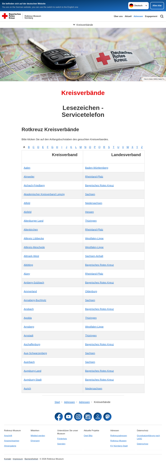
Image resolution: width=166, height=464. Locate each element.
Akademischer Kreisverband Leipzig (44, 194)
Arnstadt (28, 335)
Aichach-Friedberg (34, 185)
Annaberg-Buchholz (35, 300)
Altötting (28, 264)
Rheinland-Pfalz (94, 176)
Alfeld (27, 203)
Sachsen (90, 194)
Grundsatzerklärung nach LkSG (148, 437)
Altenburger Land (33, 220)
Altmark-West (31, 256)
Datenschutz (142, 444)
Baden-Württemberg (96, 167)
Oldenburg (91, 291)
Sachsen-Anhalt (94, 256)
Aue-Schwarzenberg (35, 353)
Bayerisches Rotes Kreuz (99, 185)
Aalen (27, 167)
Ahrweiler (29, 176)
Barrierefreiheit (31, 459)
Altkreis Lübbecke (34, 238)
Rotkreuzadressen (118, 436)
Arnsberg (29, 326)
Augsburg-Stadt (33, 379)
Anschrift (8, 436)
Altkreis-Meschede (34, 247)
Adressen (138, 16)
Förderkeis (62, 439)
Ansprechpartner (11, 441)
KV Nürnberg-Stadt (119, 446)
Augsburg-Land (32, 370)
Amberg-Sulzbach (34, 282)
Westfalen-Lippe (94, 238)
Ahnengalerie (10, 446)
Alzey (27, 273)
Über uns (118, 16)
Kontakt (7, 459)
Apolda (28, 317)
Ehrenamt (35, 441)
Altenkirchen (31, 229)
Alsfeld (27, 212)
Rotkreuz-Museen (118, 441)
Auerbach (29, 362)
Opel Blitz (88, 436)
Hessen (89, 212)
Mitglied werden (38, 436)
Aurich (27, 388)
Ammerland (30, 291)
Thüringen (91, 220)
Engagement (151, 16)
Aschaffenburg (32, 344)
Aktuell (128, 16)
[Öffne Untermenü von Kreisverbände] (83, 25)
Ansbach (29, 309)
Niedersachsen (93, 203)
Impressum (18, 459)
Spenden (61, 444)
